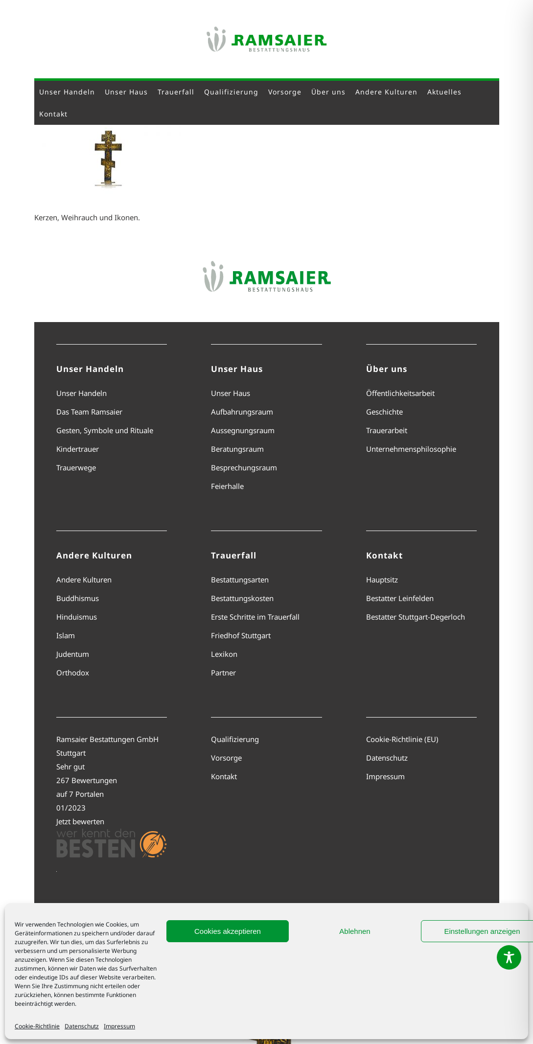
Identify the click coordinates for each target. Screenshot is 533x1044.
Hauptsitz (382, 579)
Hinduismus (76, 617)
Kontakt (224, 776)
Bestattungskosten (242, 598)
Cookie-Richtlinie (37, 1026)
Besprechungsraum (244, 467)
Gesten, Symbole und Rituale (104, 430)
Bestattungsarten (240, 579)
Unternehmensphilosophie (411, 449)
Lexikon (224, 654)
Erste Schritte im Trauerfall (255, 617)
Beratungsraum (237, 449)
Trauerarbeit (386, 430)
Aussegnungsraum (243, 430)
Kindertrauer (77, 449)
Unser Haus (230, 393)
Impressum (119, 1026)
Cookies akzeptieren (227, 931)
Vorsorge (226, 758)
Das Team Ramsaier (89, 412)
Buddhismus (77, 598)
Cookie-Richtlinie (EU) (402, 739)
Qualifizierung (235, 739)
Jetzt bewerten (80, 821)
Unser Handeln (81, 393)
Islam (65, 635)
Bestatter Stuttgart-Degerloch (415, 617)
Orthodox (72, 672)
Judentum (72, 654)
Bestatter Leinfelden (400, 598)
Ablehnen (354, 931)
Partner (223, 672)
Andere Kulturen (84, 579)
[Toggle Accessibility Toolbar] (509, 957)
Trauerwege (76, 467)
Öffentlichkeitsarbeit (400, 393)
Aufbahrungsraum (242, 412)
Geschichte (384, 412)
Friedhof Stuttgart (241, 635)
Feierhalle (227, 486)
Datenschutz (82, 1026)
